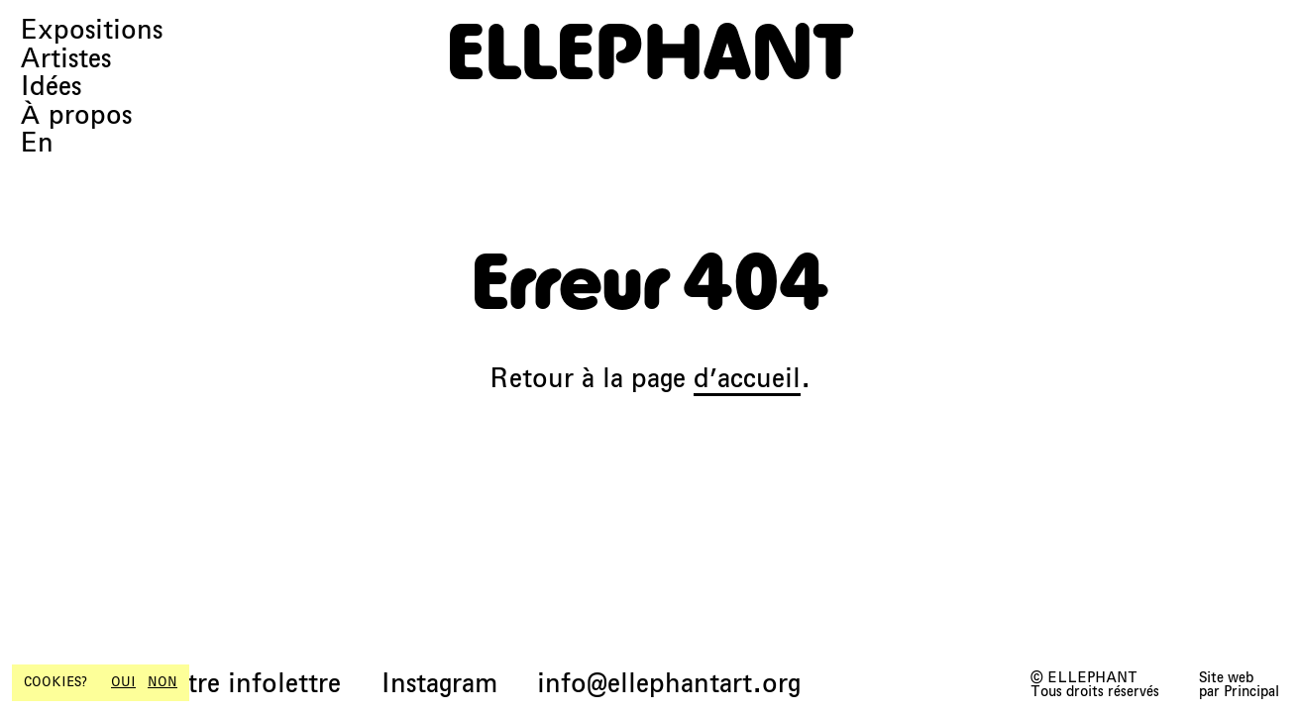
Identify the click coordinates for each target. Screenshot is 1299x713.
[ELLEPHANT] (650, 51)
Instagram (438, 683)
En (37, 143)
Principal (1251, 691)
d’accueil (747, 377)
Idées (50, 86)
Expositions (91, 30)
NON (162, 682)
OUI (123, 682)
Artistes (65, 59)
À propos (76, 115)
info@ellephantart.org (669, 683)
